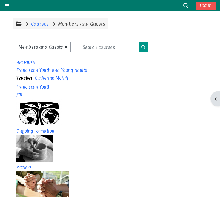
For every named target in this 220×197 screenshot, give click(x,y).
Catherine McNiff (51, 78)
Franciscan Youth (33, 87)
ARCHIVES (25, 62)
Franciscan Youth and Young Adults (51, 70)
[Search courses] (109, 47)
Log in (206, 5)
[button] (186, 6)
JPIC (19, 94)
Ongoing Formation (35, 131)
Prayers (24, 167)
